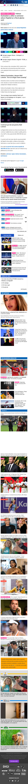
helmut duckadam (20, 154)
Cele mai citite (7, 235)
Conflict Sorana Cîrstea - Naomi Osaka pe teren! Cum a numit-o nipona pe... (19, 262)
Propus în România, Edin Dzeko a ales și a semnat (11, 211)
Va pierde (4, 287)
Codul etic (6, 758)
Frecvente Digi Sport (6, 756)
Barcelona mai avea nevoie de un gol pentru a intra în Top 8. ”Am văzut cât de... (19, 269)
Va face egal (5, 285)
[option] (12, 211)
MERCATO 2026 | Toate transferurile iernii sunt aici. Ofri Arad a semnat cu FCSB (18, 240)
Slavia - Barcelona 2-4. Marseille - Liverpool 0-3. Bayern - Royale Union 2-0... (19, 254)
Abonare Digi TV (24, 755)
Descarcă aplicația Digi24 (21, 204)
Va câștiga (4, 283)
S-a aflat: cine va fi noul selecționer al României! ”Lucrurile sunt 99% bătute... (19, 247)
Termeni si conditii (4, 755)
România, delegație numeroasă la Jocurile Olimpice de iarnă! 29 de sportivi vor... (12, 228)
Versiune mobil (14, 761)
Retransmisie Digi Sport (16, 756)
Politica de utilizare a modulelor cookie (17, 758)
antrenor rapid (10, 154)
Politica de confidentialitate (14, 755)
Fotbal (6, 10)
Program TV (21, 5)
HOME (2, 10)
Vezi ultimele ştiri (22, 231)
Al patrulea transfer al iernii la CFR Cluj (12, 219)
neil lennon (4, 156)
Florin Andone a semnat (11, 223)
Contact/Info (24, 756)
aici (13, 665)
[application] (14, 115)
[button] (14, 115)
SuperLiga (10, 10)
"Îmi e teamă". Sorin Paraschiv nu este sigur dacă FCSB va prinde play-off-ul (12, 215)
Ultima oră (20, 235)
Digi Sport (9, 23)
